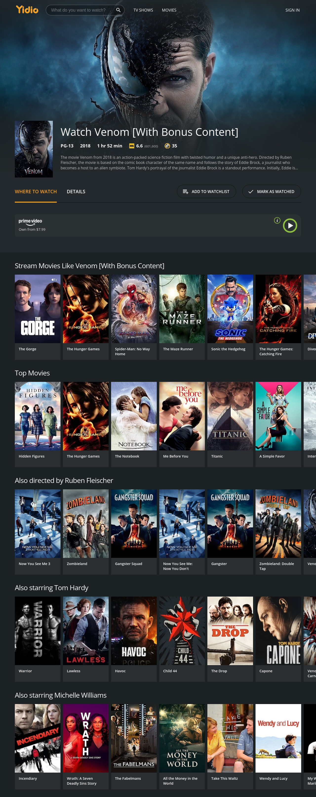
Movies (169, 10)
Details (76, 191)
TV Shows (143, 10)
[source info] (276, 220)
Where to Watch (36, 191)
